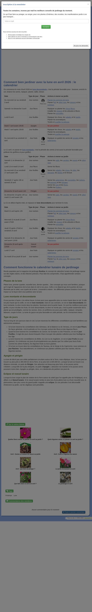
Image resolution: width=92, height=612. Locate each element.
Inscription (46, 27)
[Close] (88, 4)
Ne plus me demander (81, 46)
